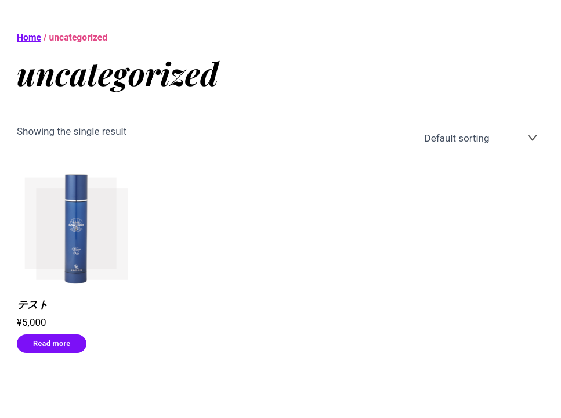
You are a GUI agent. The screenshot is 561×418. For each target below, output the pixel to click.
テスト (32, 304)
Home (29, 37)
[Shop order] (478, 138)
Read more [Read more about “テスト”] (51, 343)
